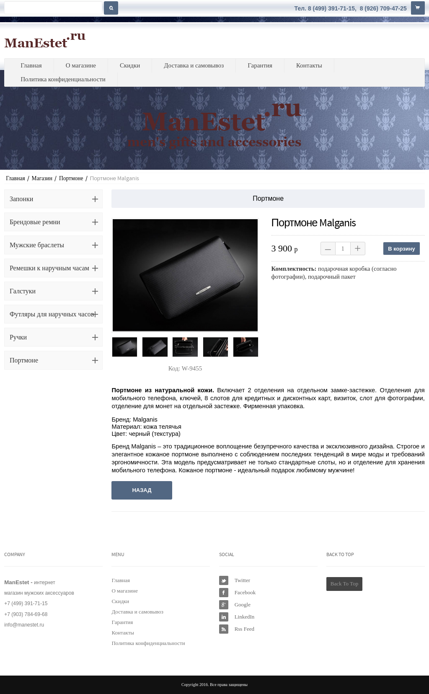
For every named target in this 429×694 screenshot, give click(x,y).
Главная (31, 65)
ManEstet (45, 40)
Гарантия (260, 65)
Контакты (309, 65)
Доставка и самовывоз (194, 65)
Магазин (42, 178)
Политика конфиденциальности (63, 79)
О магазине (81, 65)
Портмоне (71, 178)
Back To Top (344, 583)
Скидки (130, 65)
